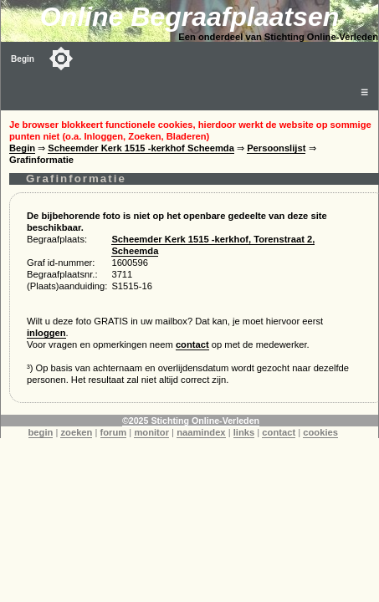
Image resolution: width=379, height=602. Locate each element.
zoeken (76, 432)
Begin (22, 59)
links (244, 432)
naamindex (201, 432)
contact (192, 344)
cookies (320, 432)
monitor (151, 432)
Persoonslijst (276, 148)
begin (41, 432)
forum (113, 432)
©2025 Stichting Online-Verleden (190, 421)
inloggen (46, 333)
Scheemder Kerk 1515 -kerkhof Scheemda (141, 148)
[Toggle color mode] (61, 58)
